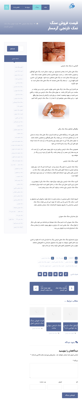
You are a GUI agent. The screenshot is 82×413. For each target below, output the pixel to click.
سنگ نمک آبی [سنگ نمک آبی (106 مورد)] (19, 83)
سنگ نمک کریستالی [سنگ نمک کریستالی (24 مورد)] (18, 102)
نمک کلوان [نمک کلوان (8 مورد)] (11, 219)
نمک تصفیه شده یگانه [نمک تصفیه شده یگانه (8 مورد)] (17, 161)
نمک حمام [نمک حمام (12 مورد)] (20, 165)
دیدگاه (75, 361)
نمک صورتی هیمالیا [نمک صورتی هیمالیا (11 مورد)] (18, 207)
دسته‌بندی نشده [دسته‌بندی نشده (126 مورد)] (19, 79)
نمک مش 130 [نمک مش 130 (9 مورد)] (19, 219)
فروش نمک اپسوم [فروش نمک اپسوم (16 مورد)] (18, 110)
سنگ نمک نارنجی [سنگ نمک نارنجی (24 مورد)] (18, 98)
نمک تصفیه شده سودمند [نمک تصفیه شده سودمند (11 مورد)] (17, 145)
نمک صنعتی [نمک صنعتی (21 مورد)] (20, 184)
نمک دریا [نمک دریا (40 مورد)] (13, 165)
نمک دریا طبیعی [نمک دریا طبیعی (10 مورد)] (19, 172)
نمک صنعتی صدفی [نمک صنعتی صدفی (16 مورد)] (18, 196)
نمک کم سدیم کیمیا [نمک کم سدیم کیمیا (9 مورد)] (18, 223)
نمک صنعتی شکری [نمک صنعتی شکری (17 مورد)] (18, 188)
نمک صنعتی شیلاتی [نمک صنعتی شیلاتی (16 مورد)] (18, 192)
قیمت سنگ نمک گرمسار (71, 266)
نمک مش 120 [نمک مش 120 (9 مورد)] (19, 215)
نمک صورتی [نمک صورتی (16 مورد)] (20, 204)
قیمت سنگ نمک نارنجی (58, 266)
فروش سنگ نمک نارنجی (44, 262)
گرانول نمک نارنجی (69, 333)
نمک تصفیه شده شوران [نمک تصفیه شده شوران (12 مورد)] (17, 149)
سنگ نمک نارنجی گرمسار (57, 262)
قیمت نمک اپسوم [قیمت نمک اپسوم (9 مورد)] (19, 114)
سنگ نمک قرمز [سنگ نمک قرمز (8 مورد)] (19, 94)
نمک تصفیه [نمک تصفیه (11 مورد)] (20, 133)
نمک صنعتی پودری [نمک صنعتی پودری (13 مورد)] (18, 200)
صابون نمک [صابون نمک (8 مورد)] (20, 106)
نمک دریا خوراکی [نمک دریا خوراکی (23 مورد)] (19, 168)
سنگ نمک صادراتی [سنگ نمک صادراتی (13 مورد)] (18, 87)
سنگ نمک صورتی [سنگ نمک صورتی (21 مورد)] (18, 90)
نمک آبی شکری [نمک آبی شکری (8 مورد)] (19, 118)
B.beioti (71, 258)
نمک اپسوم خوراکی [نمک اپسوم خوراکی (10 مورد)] (18, 129)
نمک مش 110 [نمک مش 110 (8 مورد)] (12, 211)
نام (77, 382)
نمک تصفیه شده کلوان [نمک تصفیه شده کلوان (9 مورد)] (17, 157)
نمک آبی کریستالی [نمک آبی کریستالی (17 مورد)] (18, 122)
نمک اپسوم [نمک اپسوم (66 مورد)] (20, 126)
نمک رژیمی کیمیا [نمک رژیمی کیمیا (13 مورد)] (19, 180)
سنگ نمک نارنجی (46, 258)
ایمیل (60, 382)
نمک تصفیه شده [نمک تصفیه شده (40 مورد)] (19, 137)
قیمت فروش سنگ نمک (45, 266)
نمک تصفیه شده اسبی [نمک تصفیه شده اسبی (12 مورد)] (17, 141)
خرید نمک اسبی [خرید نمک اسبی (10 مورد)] (19, 71)
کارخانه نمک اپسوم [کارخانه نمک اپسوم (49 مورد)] (18, 227)
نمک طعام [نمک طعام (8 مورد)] (20, 211)
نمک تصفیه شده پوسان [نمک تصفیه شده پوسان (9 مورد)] (17, 153)
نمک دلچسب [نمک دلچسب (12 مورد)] (19, 176)
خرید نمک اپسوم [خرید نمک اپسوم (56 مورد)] (19, 75)
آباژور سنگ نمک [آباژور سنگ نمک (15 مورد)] (19, 67)
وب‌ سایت (43, 382)
